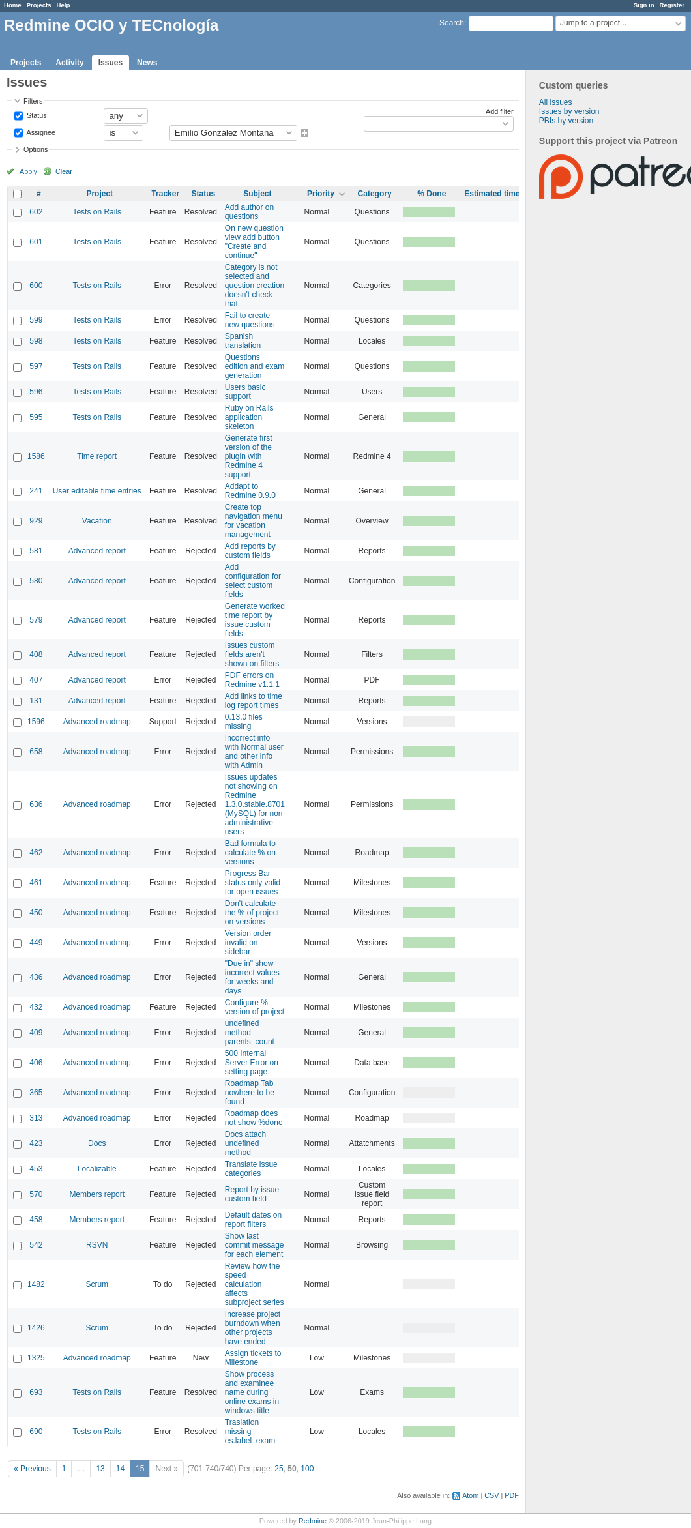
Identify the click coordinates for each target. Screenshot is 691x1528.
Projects (39, 4)
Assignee (40, 132)
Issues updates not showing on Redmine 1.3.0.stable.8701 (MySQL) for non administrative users (255, 804)
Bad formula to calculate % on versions (250, 852)
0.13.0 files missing (244, 722)
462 (35, 852)
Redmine (313, 1521)
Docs (97, 1143)
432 (35, 1007)
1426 (36, 1327)
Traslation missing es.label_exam (250, 1431)
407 (35, 679)
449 (35, 942)
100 (307, 1468)
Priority (320, 193)
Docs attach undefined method (245, 1143)
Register (672, 4)
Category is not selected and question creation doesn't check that (254, 285)
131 (35, 700)
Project (99, 193)
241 (35, 490)
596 (35, 391)
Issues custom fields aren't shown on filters (252, 654)
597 (35, 366)
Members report (97, 1194)
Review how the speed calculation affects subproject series (254, 1284)
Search (451, 22)
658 (35, 751)
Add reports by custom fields (250, 551)
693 (35, 1392)
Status (36, 115)
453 (35, 1168)
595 (35, 417)
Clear (63, 171)
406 (35, 1062)
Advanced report (97, 550)
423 (35, 1143)
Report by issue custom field (252, 1194)
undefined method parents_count (249, 1032)
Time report (97, 456)
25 (278, 1468)
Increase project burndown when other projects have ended (252, 1328)
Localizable (97, 1168)
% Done (431, 193)
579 (35, 619)
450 (35, 912)
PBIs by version (566, 120)
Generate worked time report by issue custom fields (255, 620)
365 (35, 1092)
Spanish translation (243, 341)
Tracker (165, 193)
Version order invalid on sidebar (248, 942)
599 (35, 320)
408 (35, 654)
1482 (36, 1284)
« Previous (32, 1468)
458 (35, 1219)
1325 (36, 1357)
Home (13, 4)
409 (35, 1032)
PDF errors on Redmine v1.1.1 (252, 680)
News (147, 62)
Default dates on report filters (253, 1220)
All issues (555, 102)
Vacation (97, 520)
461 (35, 882)
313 (35, 1118)
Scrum (96, 1284)
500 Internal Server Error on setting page (251, 1062)
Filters (32, 101)
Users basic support (245, 392)
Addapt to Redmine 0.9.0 (250, 491)
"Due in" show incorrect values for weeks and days (252, 977)
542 (35, 1245)
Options (35, 149)
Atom (470, 1495)
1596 (36, 721)
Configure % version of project (254, 1007)
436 (35, 977)
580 (35, 580)
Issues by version (569, 111)
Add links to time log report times (253, 701)
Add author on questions (249, 212)
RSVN (97, 1245)
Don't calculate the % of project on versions (252, 912)
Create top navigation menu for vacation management (253, 521)
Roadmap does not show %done (254, 1118)
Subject (257, 193)
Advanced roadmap (97, 721)
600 (35, 285)
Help (63, 4)
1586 (36, 456)
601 (35, 241)
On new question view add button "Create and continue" (254, 242)
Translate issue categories (251, 1169)
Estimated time (492, 193)
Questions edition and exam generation (254, 366)
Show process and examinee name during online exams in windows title (252, 1392)
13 (100, 1468)
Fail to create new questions (250, 320)
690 (35, 1431)
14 (120, 1468)
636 (35, 804)
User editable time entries (97, 490)
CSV (491, 1495)
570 (35, 1194)
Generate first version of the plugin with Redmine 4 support (248, 456)
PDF (512, 1495)
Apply (28, 171)
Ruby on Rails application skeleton (249, 417)
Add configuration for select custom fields (253, 581)
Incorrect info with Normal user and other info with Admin (254, 751)
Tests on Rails (96, 211)
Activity (69, 62)
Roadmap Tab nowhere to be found (249, 1092)
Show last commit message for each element (254, 1245)
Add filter (500, 111)
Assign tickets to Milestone (253, 1358)
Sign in (644, 4)
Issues (110, 62)
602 (35, 211)
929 (35, 520)
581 (35, 550)
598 (35, 340)
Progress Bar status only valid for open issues (252, 882)
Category (375, 193)
